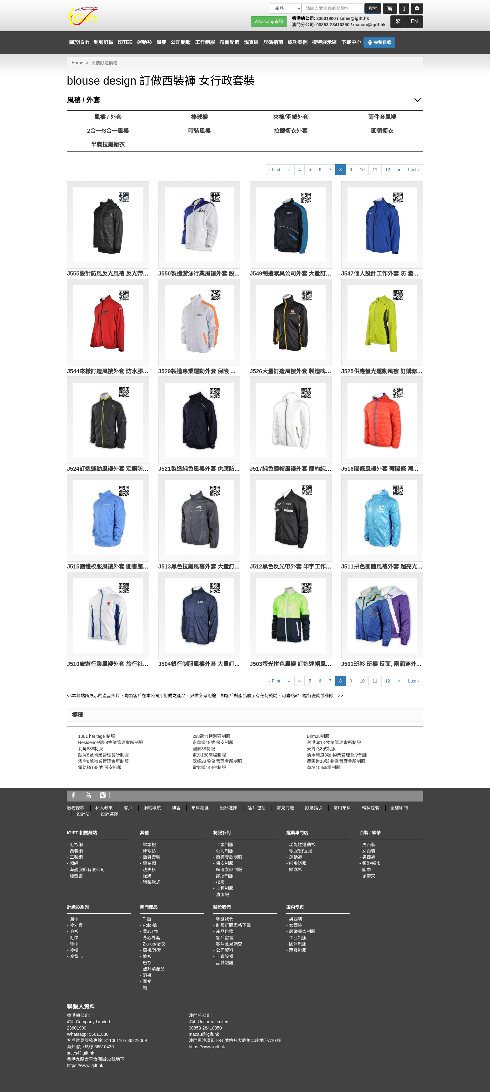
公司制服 (181, 42)
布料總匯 (200, 807)
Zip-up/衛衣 (154, 943)
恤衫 (147, 956)
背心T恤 (151, 931)
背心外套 (151, 937)
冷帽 (74, 950)
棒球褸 (199, 117)
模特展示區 (324, 42)
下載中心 (351, 42)
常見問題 (285, 807)
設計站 (83, 814)
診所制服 (224, 875)
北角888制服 (90, 748)
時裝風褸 (199, 131)
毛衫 (74, 931)
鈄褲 (147, 975)
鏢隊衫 (295, 869)
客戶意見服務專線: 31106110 (95, 1040)
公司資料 (224, 950)
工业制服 (298, 937)
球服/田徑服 (300, 850)
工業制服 (224, 844)
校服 (220, 882)
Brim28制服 (318, 736)
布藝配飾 (229, 42)
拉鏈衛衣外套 (291, 131)
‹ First (274, 169)
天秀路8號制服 (321, 748)
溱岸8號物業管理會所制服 (103, 761)
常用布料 (342, 807)
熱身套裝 (151, 857)
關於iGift (79, 42)
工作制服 (205, 42)
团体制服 (298, 943)
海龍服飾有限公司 (87, 869)
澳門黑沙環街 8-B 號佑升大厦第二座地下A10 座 (235, 1040)
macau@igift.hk (369, 24)
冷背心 (76, 956)
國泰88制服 (203, 748)
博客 (176, 807)
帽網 (74, 863)
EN (414, 21)
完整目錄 (379, 42)
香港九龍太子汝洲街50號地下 (95, 1059)
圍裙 (147, 981)
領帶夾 (368, 875)
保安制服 (224, 863)
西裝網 (76, 850)
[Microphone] (404, 8)
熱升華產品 (154, 968)
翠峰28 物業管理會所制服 (217, 761)
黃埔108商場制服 (323, 767)
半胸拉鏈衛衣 (108, 144)
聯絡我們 (224, 918)
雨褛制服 (298, 950)
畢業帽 (149, 863)
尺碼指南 (273, 42)
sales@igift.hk (354, 18)
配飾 (147, 875)
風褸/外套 (152, 950)
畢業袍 (149, 844)
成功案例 (298, 42)
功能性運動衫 (302, 844)
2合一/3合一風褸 (108, 131)
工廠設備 (224, 956)
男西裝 (368, 844)
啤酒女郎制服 (229, 869)
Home (77, 62)
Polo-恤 (150, 925)
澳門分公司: (304, 24)
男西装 (295, 918)
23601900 (326, 18)
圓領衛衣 (382, 131)
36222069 (137, 1040)
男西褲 (368, 857)
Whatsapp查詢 (269, 21)
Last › (413, 169)
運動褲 (295, 857)
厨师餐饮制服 (302, 931)
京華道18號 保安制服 (212, 742)
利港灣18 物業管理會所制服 (334, 742)
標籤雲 (76, 875)
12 (387, 169)
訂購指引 (313, 807)
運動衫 (144, 42)
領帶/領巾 (371, 863)
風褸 (161, 42)
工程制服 (224, 888)
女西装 (295, 925)
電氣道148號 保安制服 (100, 767)
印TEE (125, 42)
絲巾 (74, 943)
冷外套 (76, 925)
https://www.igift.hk (85, 1065)
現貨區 (251, 42)
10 (362, 169)
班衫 (147, 962)
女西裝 (368, 850)
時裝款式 (151, 882)
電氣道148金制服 (209, 767)
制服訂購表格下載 (233, 925)
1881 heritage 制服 (96, 736)
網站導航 (152, 807)
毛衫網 (76, 844)
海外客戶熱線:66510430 (90, 1046)
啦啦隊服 (298, 863)
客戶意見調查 (229, 943)
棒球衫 (149, 850)
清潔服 (222, 894)
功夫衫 (149, 869)
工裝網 (76, 857)
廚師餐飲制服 (229, 857)
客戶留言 (224, 937)
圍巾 (366, 869)
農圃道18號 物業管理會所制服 (336, 761)
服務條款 (75, 807)
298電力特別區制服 (211, 736)
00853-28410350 (332, 24)
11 (375, 169)
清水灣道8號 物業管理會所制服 (337, 754)
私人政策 (104, 807)
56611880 (98, 1034)
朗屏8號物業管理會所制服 (103, 754)
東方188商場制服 (209, 754)
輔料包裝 (370, 807)
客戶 (128, 807)
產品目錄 (224, 931)
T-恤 (146, 918)
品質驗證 (224, 962)
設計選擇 (228, 807)
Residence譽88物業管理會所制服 (110, 742)
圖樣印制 (399, 807)
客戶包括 (257, 807)
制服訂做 (103, 42)
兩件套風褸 (382, 117)
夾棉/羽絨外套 (290, 117)
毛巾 (74, 937)
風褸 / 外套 (108, 117)
